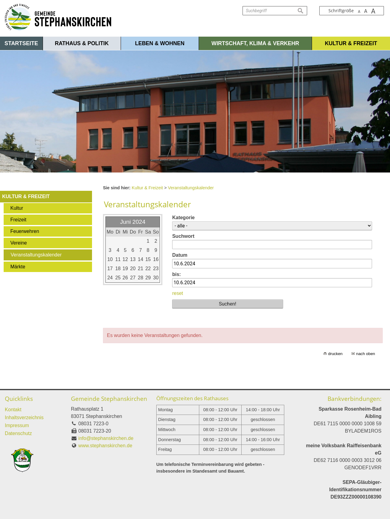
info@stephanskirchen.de (105, 438)
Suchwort (183, 236)
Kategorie (183, 217)
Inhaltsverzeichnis (24, 417)
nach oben (365, 353)
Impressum (17, 425)
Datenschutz (18, 433)
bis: (176, 274)
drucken (335, 353)
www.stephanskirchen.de (105, 445)
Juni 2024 (132, 222)
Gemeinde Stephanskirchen (109, 398)
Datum (179, 255)
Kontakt (13, 409)
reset (177, 293)
